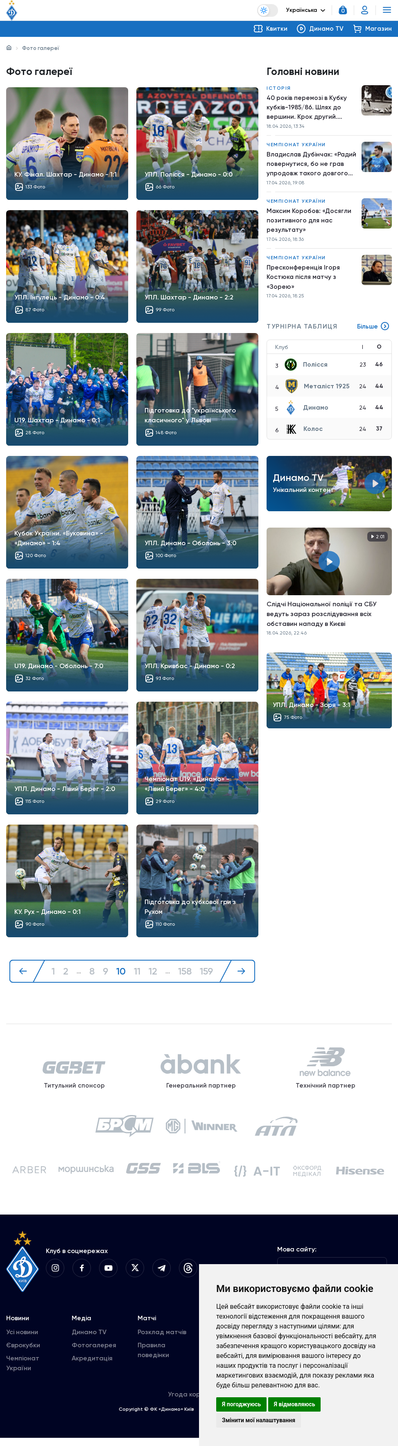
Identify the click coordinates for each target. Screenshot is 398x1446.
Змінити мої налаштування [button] (258, 1420)
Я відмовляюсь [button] (294, 1404)
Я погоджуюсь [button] (241, 1404)
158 (185, 971)
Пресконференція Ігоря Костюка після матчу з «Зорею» (304, 281)
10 (120, 971)
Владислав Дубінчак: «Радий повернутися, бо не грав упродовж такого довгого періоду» (310, 166)
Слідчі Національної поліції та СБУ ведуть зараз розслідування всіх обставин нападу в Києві (321, 619)
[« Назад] (27, 971)
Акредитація (92, 1366)
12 (152, 971)
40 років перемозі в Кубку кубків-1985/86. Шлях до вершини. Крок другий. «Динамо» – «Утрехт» (307, 108)
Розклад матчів (162, 1340)
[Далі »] (238, 971)
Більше (373, 332)
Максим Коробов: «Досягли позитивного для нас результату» (309, 223)
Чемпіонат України (296, 146)
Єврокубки (23, 1353)
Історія (279, 88)
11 (136, 971)
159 (207, 971)
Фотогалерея (94, 1353)
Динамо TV (89, 1340)
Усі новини (22, 1340)
